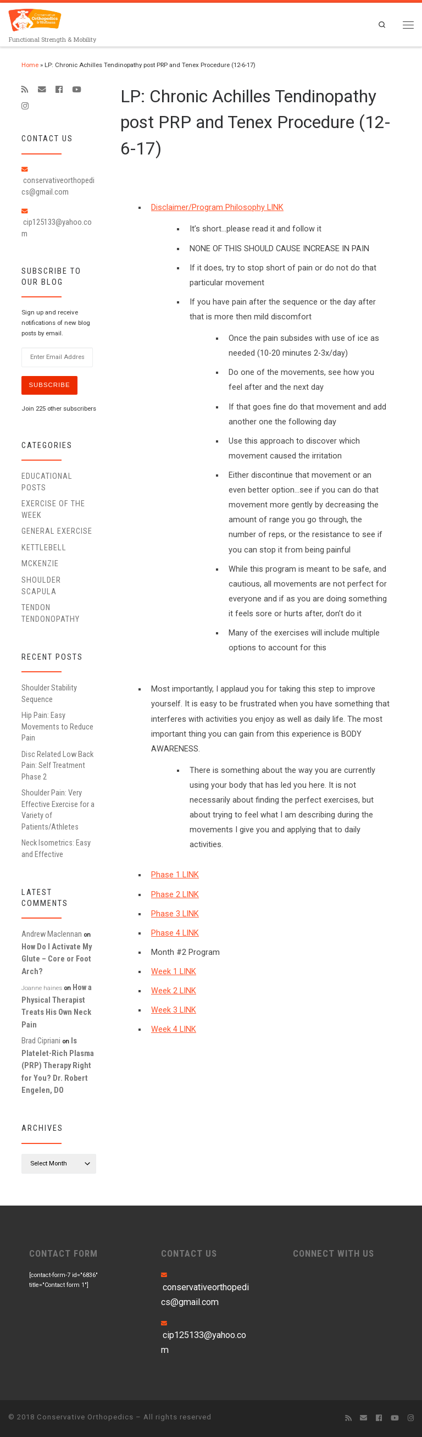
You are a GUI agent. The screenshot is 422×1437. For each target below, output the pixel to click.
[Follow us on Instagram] (25, 106)
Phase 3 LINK (175, 914)
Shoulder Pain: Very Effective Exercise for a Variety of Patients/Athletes (58, 809)
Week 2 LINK (173, 991)
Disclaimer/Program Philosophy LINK (217, 207)
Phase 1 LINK (175, 875)
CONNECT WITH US (333, 1253)
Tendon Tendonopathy (50, 613)
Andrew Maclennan (51, 934)
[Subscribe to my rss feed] (25, 89)
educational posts (47, 481)
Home (29, 65)
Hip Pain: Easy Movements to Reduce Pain (57, 726)
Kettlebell (43, 547)
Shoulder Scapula (41, 585)
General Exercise (56, 531)
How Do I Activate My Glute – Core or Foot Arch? (56, 959)
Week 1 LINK (173, 971)
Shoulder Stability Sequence (49, 693)
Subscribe (49, 385)
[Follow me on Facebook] (59, 89)
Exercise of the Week (53, 509)
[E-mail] (42, 89)
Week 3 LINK (173, 1010)
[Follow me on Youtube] (76, 89)
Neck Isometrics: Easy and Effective (56, 848)
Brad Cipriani (40, 1041)
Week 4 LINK (173, 1029)
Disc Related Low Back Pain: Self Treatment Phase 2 (57, 765)
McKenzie (40, 563)
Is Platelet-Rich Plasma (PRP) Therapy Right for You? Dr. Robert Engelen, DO (57, 1065)
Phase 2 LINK (175, 894)
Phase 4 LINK (175, 933)
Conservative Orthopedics (85, 1417)
